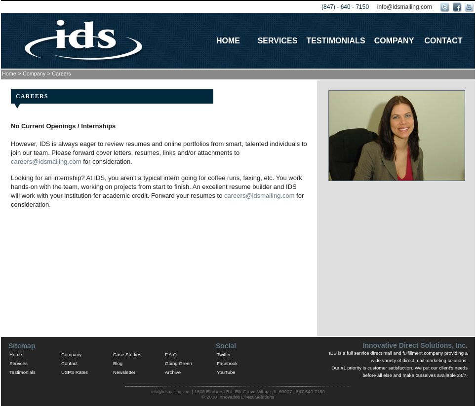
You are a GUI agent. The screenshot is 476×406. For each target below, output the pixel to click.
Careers (61, 73)
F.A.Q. (171, 354)
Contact (443, 41)
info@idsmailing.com (404, 6)
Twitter (224, 354)
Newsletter (124, 372)
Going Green (178, 363)
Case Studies (127, 354)
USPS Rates (74, 372)
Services (278, 41)
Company (394, 41)
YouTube (226, 372)
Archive (173, 372)
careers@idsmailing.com (46, 161)
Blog (117, 363)
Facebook (227, 363)
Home (228, 41)
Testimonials (335, 41)
